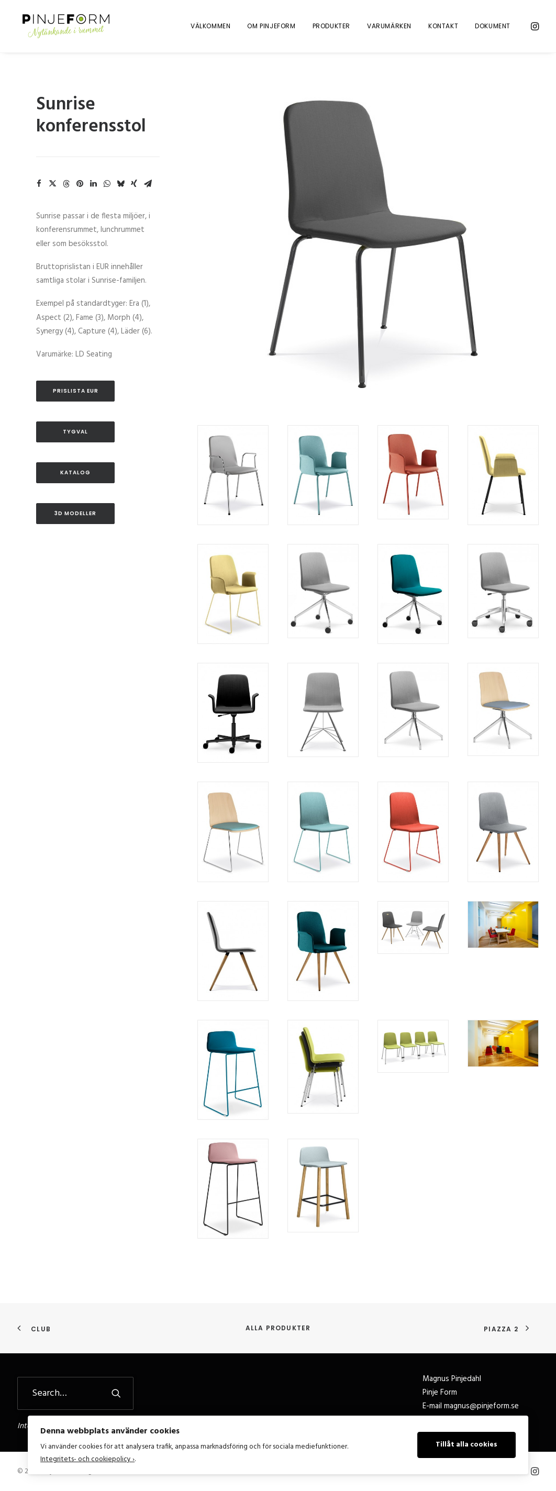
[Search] (75, 1393)
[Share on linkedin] (93, 191)
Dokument (492, 27)
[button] (534, 27)
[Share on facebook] (38, 191)
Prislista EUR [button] (75, 399)
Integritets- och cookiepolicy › (87, 1459)
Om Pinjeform (271, 27)
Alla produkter (278, 1327)
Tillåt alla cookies (466, 1444)
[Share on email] (147, 191)
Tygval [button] (75, 439)
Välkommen (210, 27)
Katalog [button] (75, 480)
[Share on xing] (134, 191)
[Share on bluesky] (120, 191)
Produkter (331, 27)
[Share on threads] (66, 191)
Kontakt (443, 27)
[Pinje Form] (64, 27)
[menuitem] (210, 27)
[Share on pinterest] (79, 191)
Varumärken (389, 27)
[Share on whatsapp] (107, 191)
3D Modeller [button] (75, 521)
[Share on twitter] (52, 191)
